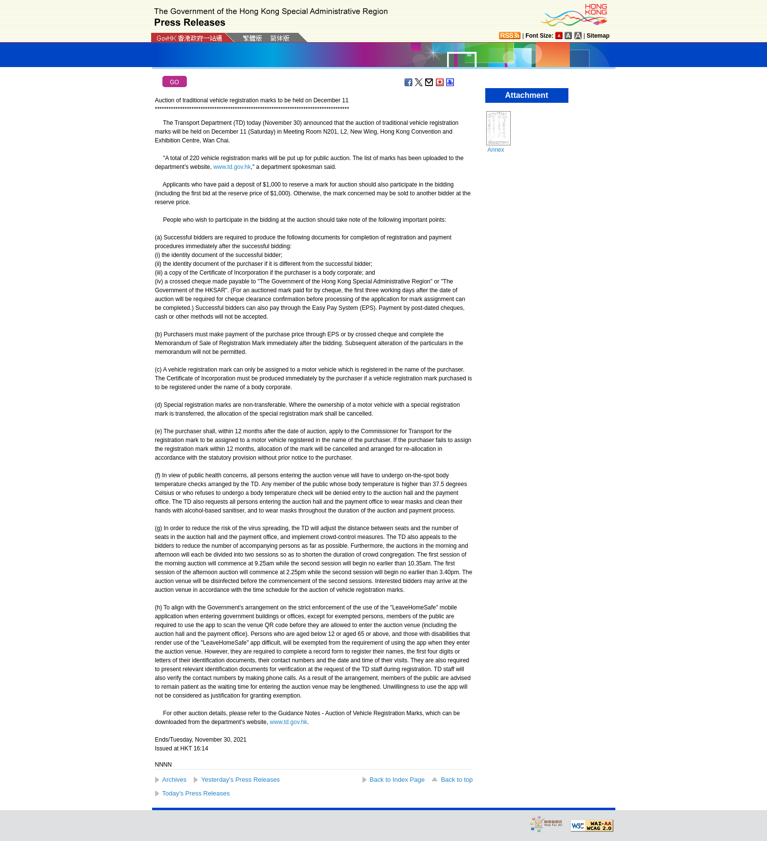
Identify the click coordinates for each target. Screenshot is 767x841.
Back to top (457, 779)
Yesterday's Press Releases (240, 779)
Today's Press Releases (196, 793)
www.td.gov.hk (231, 167)
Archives (174, 779)
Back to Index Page (397, 779)
